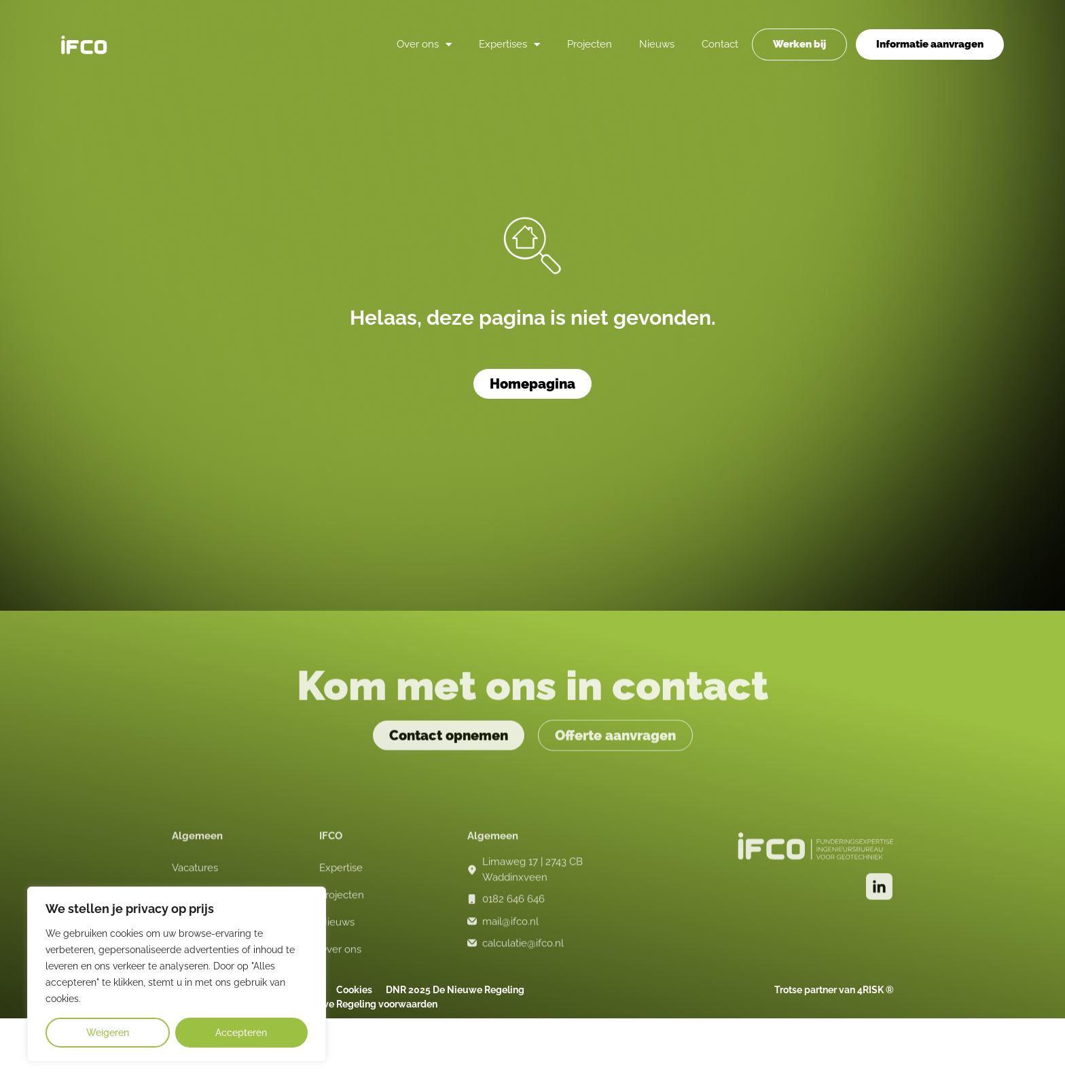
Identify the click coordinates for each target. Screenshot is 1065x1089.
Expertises (509, 44)
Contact (720, 44)
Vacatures (195, 876)
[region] (176, 974)
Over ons (424, 44)
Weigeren (107, 1032)
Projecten (589, 44)
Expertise (341, 876)
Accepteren (241, 1032)
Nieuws (656, 44)
